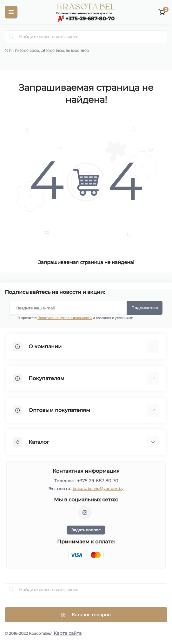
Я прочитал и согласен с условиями (75, 317)
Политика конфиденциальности (64, 318)
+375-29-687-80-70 (97, 481)
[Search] (12, 36)
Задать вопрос (86, 529)
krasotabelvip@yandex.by (98, 488)
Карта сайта (68, 633)
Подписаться (144, 307)
